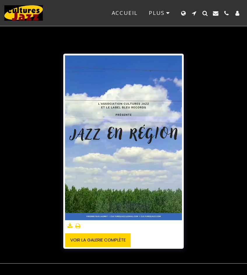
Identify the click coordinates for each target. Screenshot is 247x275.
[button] (194, 13)
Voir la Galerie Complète (98, 240)
